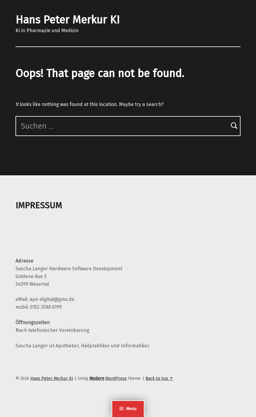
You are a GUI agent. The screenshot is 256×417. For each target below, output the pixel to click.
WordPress (116, 378)
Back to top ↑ (159, 378)
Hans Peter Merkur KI (67, 19)
